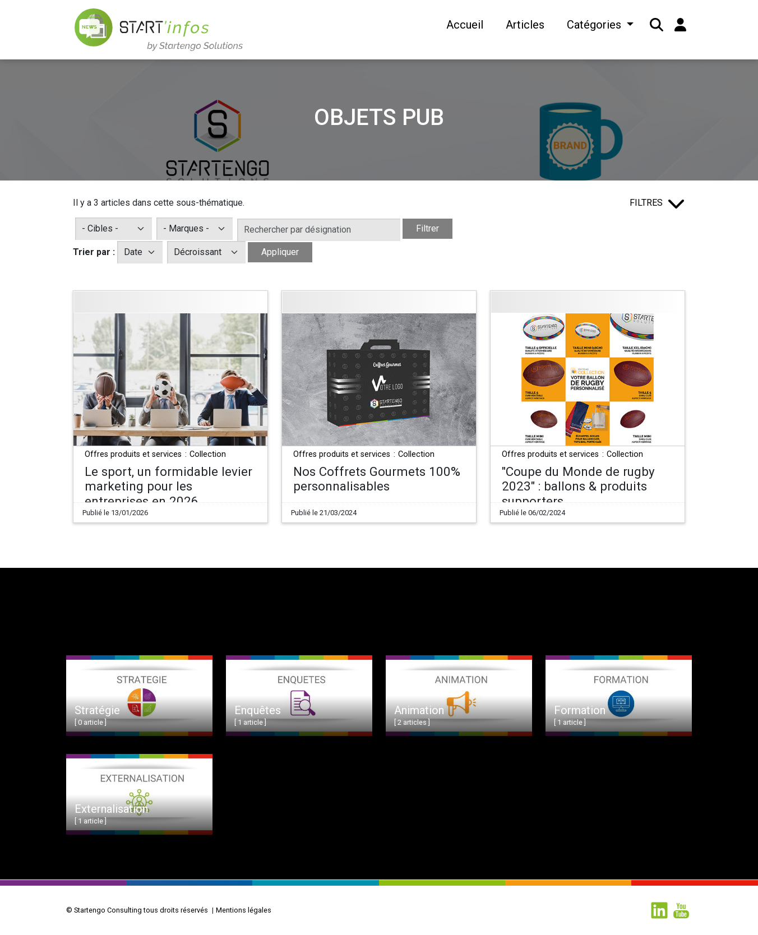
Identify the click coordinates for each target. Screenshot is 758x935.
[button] (656, 24)
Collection (208, 454)
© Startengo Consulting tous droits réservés (137, 910)
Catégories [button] (595, 24)
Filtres (646, 202)
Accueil (464, 24)
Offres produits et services (134, 454)
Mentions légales (243, 910)
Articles (525, 24)
